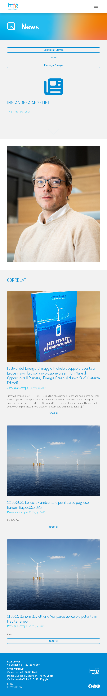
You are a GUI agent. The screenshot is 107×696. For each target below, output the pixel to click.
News (53, 57)
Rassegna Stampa (53, 65)
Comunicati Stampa (53, 49)
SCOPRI (53, 413)
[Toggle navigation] (96, 6)
